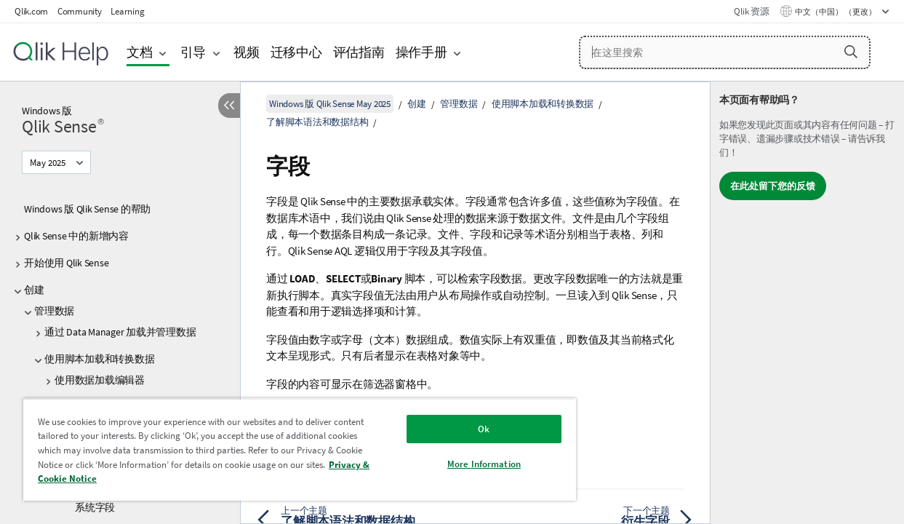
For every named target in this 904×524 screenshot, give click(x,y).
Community (79, 11)
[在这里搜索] (724, 52)
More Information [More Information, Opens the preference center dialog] (460, 464)
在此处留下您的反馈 (772, 186)
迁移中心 (296, 52)
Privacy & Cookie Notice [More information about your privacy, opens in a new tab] (165, 478)
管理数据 (54, 310)
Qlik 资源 (751, 11)
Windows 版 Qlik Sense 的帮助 (87, 208)
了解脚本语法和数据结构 (317, 122)
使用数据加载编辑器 (100, 379)
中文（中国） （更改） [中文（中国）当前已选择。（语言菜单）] (836, 12)
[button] (851, 51)
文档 (140, 52)
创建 (34, 289)
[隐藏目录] (229, 105)
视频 (246, 52)
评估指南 (359, 52)
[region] (285, 449)
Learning (127, 11)
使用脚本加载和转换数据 (99, 358)
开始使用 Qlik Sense (66, 262)
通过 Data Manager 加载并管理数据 (120, 331)
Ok (459, 429)
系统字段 (95, 507)
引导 (193, 52)
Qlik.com (31, 11)
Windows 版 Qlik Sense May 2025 (330, 104)
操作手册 (421, 52)
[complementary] (807, 303)
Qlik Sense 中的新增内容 (76, 235)
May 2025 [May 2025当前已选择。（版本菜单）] (49, 162)
